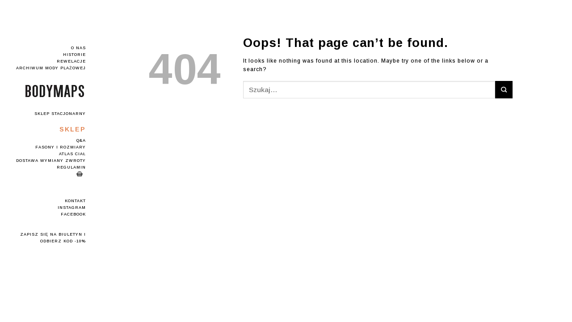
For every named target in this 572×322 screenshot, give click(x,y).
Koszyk (79, 174)
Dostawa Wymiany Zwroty (51, 160)
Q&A (81, 140)
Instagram (72, 207)
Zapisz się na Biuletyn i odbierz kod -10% (53, 237)
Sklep (72, 129)
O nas (78, 48)
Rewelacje (71, 61)
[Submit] (504, 89)
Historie (74, 54)
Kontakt (75, 201)
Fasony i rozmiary (60, 147)
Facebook (73, 214)
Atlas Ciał (72, 154)
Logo (54, 91)
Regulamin (71, 167)
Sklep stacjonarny (60, 113)
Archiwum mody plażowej (51, 68)
